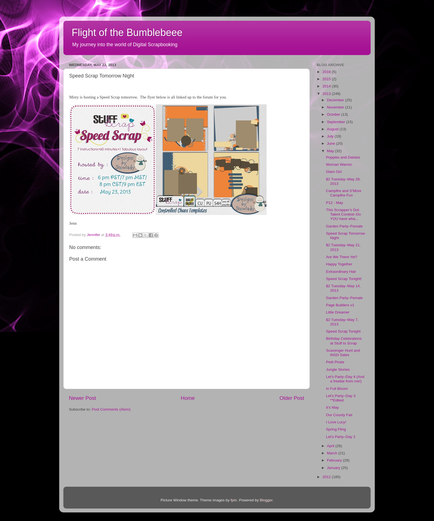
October (334, 114)
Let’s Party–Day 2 (340, 437)
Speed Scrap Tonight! (344, 279)
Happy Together (339, 264)
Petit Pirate (335, 362)
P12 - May (334, 203)
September (336, 122)
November (336, 107)
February (335, 460)
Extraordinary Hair (341, 271)
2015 (327, 79)
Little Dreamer (338, 312)
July (331, 136)
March (332, 453)
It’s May (332, 407)
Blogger (266, 500)
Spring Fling (336, 429)
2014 (327, 86)
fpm (234, 500)
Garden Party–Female (344, 226)
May (331, 151)
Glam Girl (334, 172)
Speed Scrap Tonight (343, 331)
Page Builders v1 (340, 305)
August (333, 129)
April (331, 446)
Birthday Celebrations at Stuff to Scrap (344, 340)
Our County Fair (339, 415)
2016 (327, 72)
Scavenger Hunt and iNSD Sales (343, 352)
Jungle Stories (338, 369)
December (336, 100)
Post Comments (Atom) (111, 409)
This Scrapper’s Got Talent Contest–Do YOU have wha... (343, 214)
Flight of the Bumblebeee (127, 32)
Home (188, 398)
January (334, 468)
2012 (327, 477)
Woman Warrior (339, 164)
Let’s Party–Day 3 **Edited (340, 398)
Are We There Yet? (342, 257)
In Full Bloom (337, 389)
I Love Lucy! (336, 422)
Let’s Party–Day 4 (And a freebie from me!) (345, 379)
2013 (327, 94)
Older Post (292, 398)
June (331, 143)
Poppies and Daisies (343, 157)
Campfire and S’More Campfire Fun (343, 193)
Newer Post (82, 398)
